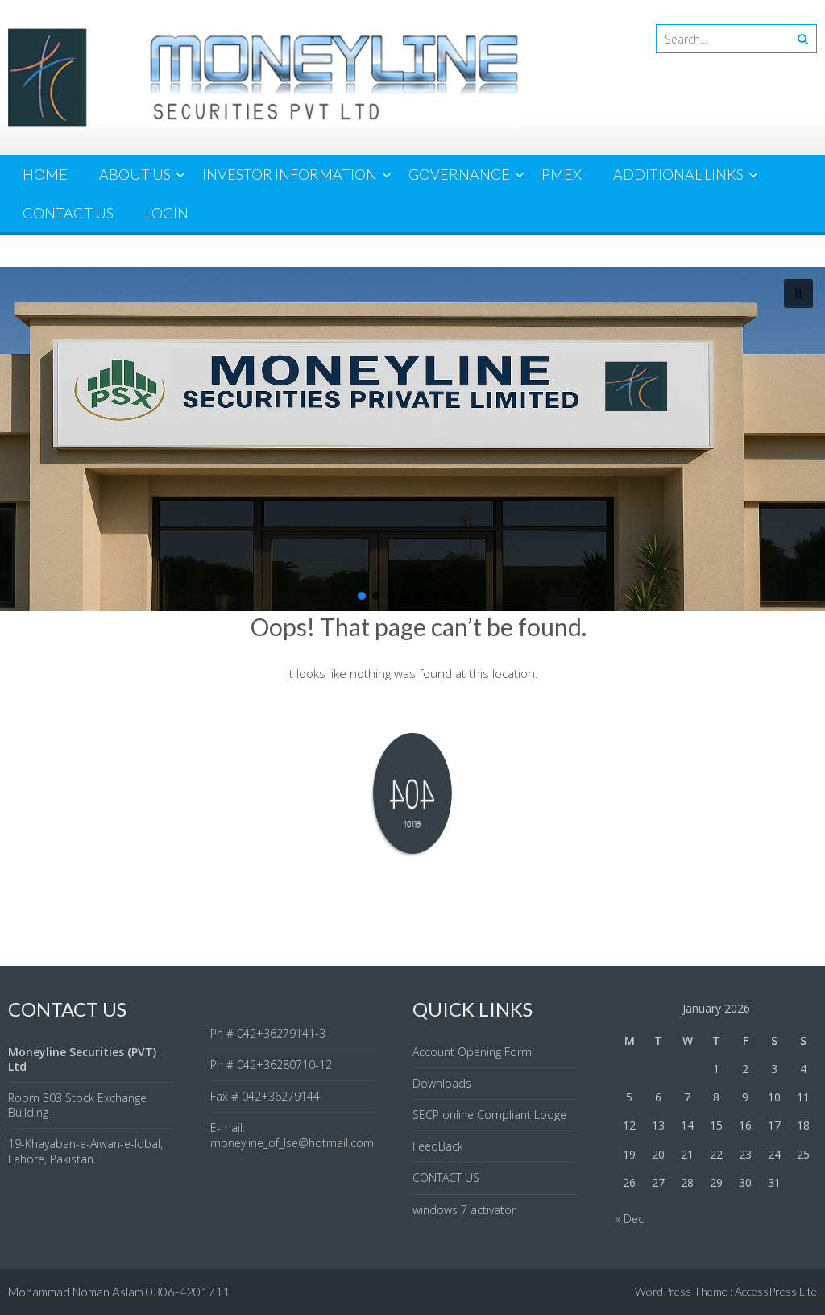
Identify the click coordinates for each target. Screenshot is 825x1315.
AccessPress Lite (776, 1291)
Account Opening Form (472, 1051)
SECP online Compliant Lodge (489, 1114)
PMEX (561, 174)
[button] (798, 293)
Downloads (441, 1083)
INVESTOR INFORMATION (289, 174)
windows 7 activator (464, 1209)
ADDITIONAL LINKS (678, 174)
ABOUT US (135, 174)
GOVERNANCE (459, 174)
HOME (45, 174)
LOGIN (167, 213)
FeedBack (437, 1146)
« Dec (629, 1218)
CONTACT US (68, 213)
